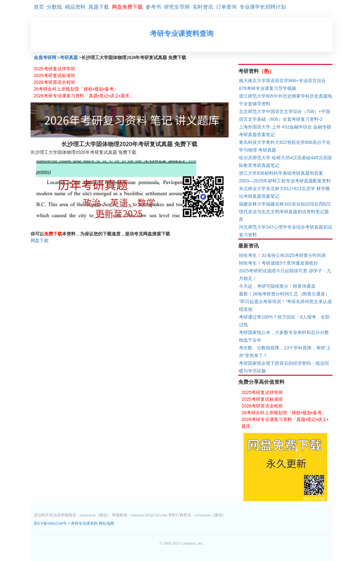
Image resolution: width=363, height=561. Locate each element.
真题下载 (98, 7)
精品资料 (75, 7)
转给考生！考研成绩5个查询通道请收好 (278, 263)
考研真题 (69, 57)
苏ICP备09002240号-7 (52, 523)
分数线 (54, 7)
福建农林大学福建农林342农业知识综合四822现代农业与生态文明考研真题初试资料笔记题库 (285, 211)
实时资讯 (203, 7)
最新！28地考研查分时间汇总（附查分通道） (284, 293)
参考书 (153, 7)
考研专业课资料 (84, 523)
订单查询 (226, 7)
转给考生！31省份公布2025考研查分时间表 (282, 255)
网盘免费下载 (127, 7)
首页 (39, 7)
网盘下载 (40, 240)
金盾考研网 (45, 57)
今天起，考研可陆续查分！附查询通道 (277, 286)
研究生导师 (177, 7)
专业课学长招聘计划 (263, 7)
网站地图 (106, 523)
